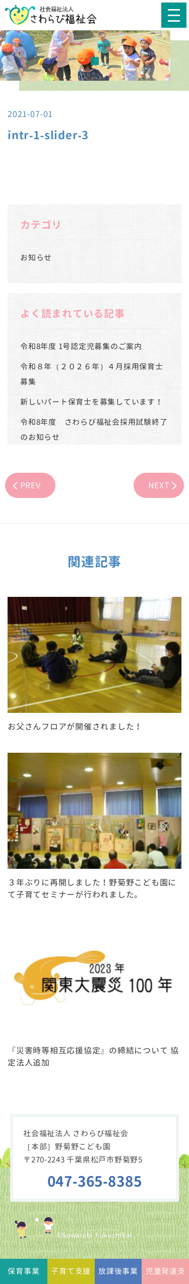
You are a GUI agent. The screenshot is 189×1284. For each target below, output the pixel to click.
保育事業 (23, 1271)
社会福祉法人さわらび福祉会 (57, 15)
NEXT (159, 485)
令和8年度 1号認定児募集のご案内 (81, 346)
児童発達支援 (165, 1275)
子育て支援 (71, 1271)
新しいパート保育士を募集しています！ (91, 402)
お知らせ (36, 257)
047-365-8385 (94, 1181)
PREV (30, 485)
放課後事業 (118, 1271)
